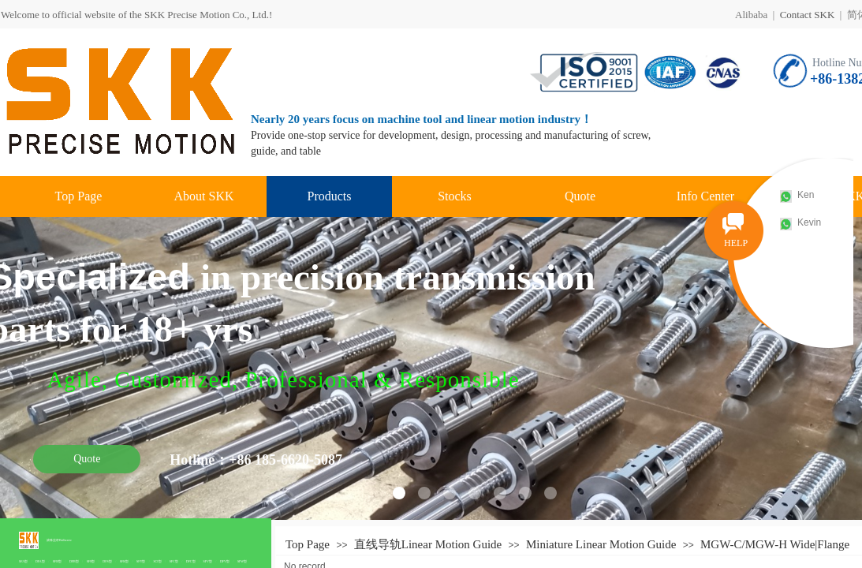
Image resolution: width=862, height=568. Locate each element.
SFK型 (124, 561)
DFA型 (40, 561)
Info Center (705, 196)
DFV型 (224, 561)
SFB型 (57, 561)
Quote (580, 196)
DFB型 (74, 561)
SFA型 (23, 561)
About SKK (203, 196)
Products (330, 196)
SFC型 (174, 561)
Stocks (455, 196)
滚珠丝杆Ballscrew (59, 540)
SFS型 (91, 561)
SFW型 (242, 561)
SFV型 (207, 561)
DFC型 (191, 561)
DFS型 (107, 561)
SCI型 (157, 561)
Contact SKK (807, 15)
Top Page (79, 196)
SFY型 (140, 561)
